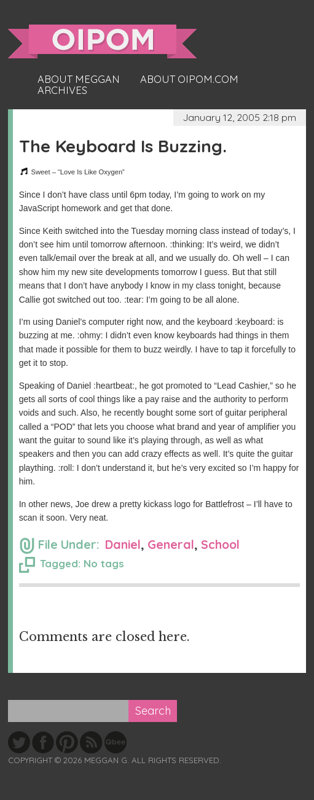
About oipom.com (189, 79)
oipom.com (102, 41)
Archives (62, 90)
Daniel (123, 544)
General (170, 544)
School (220, 544)
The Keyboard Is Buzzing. (123, 146)
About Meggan (78, 79)
